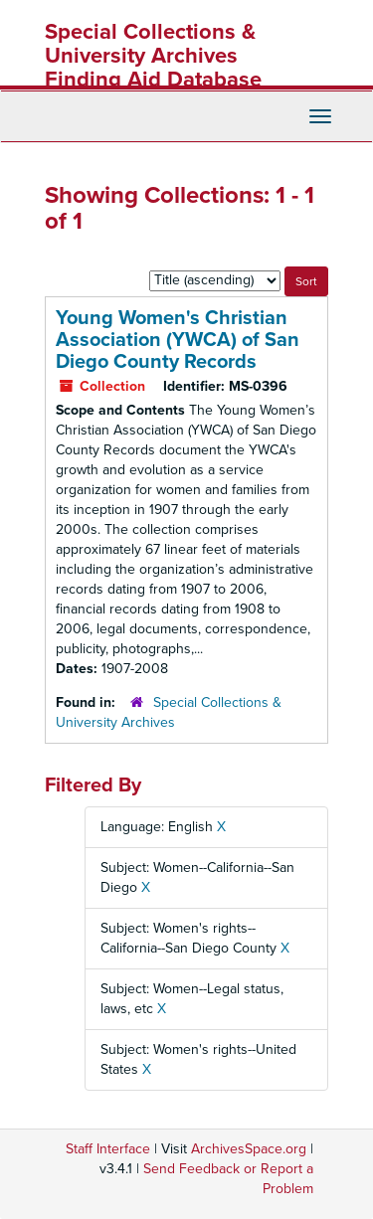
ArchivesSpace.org (248, 1148)
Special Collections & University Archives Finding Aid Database (153, 55)
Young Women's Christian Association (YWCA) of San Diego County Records (177, 340)
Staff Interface (108, 1148)
